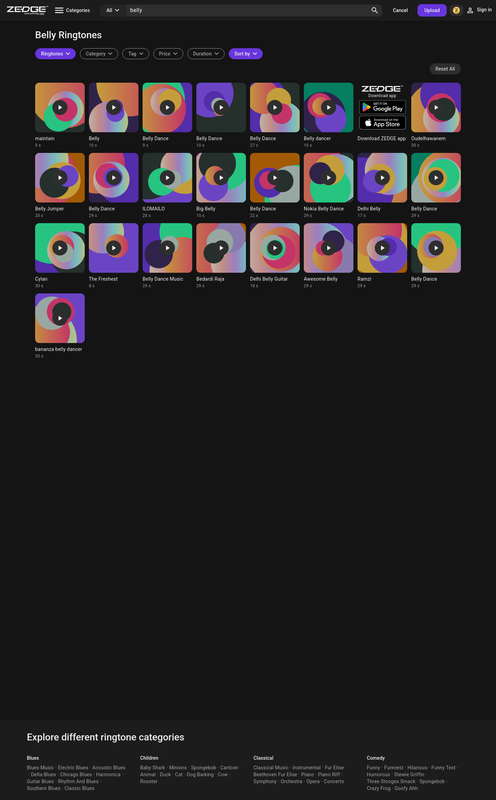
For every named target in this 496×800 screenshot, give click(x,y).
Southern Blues (44, 788)
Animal (148, 774)
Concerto (334, 781)
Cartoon (229, 767)
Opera (313, 781)
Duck (165, 774)
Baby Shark (152, 767)
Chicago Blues (76, 774)
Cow (223, 774)
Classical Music (271, 767)
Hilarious (417, 767)
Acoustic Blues (108, 767)
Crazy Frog (379, 788)
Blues (33, 758)
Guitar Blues (40, 781)
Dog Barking (200, 774)
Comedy (376, 758)
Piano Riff (329, 774)
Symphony (265, 781)
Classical (263, 758)
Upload (432, 10)
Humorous (378, 774)
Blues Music (40, 767)
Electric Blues (73, 767)
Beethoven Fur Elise (275, 774)
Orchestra (291, 781)
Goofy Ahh (406, 788)
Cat (179, 774)
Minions (178, 767)
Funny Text (444, 767)
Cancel (400, 10)
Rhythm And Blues (78, 781)
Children (149, 758)
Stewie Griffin (409, 774)
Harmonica (108, 774)
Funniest (393, 767)
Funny (373, 767)
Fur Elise (334, 767)
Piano (307, 774)
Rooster (148, 781)
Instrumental (306, 767)
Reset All (445, 69)
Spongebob (203, 767)
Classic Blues (80, 788)
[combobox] (135, 53)
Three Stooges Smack (391, 781)
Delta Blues (43, 774)
